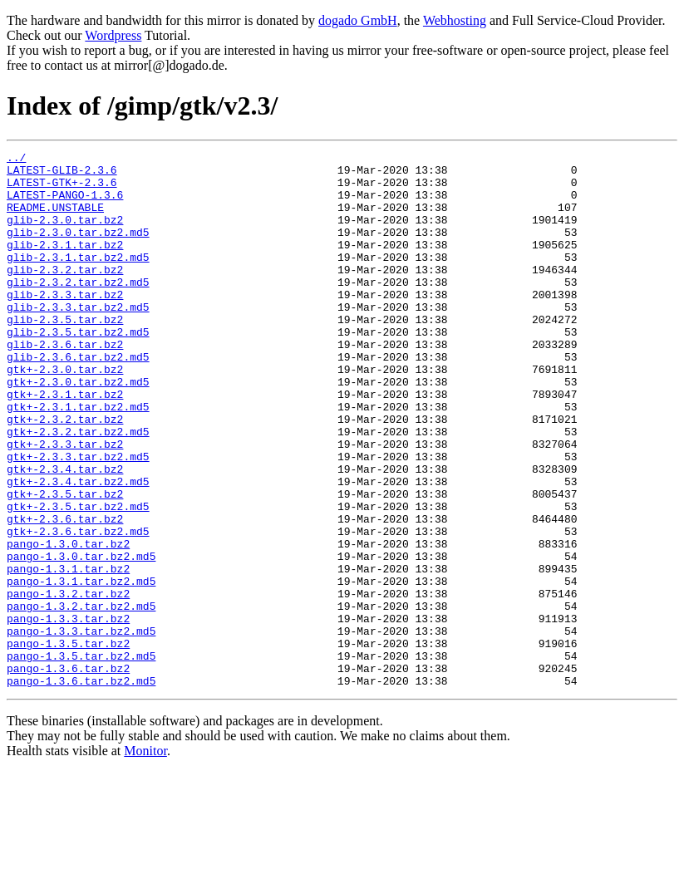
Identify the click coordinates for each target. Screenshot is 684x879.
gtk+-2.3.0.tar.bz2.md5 (78, 428)
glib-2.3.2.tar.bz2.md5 (78, 309)
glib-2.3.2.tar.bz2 (65, 294)
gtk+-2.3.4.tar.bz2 (65, 533)
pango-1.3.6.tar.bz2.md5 (81, 787)
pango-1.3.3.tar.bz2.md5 (81, 727)
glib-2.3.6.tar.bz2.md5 (78, 398)
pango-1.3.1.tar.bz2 (68, 653)
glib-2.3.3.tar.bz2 (65, 324)
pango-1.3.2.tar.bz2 (68, 682)
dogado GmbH (357, 20)
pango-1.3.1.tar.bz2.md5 (81, 667)
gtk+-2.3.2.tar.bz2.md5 (78, 488)
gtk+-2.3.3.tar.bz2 (65, 503)
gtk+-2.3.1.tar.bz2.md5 (78, 458)
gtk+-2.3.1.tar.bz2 (65, 443)
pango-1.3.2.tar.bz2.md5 (81, 697)
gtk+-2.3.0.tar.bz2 (65, 413)
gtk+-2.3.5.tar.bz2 (65, 563)
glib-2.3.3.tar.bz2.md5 (78, 338)
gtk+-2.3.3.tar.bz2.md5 (78, 518)
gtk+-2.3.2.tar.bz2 (65, 473)
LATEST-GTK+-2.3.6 (62, 189)
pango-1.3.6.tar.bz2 (68, 772)
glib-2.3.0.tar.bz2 (65, 234)
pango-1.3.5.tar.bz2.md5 (81, 757)
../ (16, 159)
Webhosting (454, 20)
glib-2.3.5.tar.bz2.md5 (78, 368)
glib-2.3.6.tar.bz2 (65, 383)
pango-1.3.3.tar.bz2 (68, 712)
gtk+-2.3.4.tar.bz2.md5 (78, 548)
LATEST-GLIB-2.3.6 (62, 174)
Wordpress (113, 35)
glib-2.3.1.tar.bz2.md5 (78, 279)
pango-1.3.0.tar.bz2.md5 (81, 638)
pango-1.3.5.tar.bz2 (68, 742)
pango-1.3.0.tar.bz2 (68, 623)
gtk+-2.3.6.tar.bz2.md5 (78, 608)
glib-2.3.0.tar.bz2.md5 (78, 249)
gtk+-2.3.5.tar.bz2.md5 (78, 578)
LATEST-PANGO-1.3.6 (65, 204)
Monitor (145, 858)
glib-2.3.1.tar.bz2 (65, 264)
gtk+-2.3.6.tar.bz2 (65, 593)
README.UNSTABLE (55, 219)
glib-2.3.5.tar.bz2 (65, 353)
